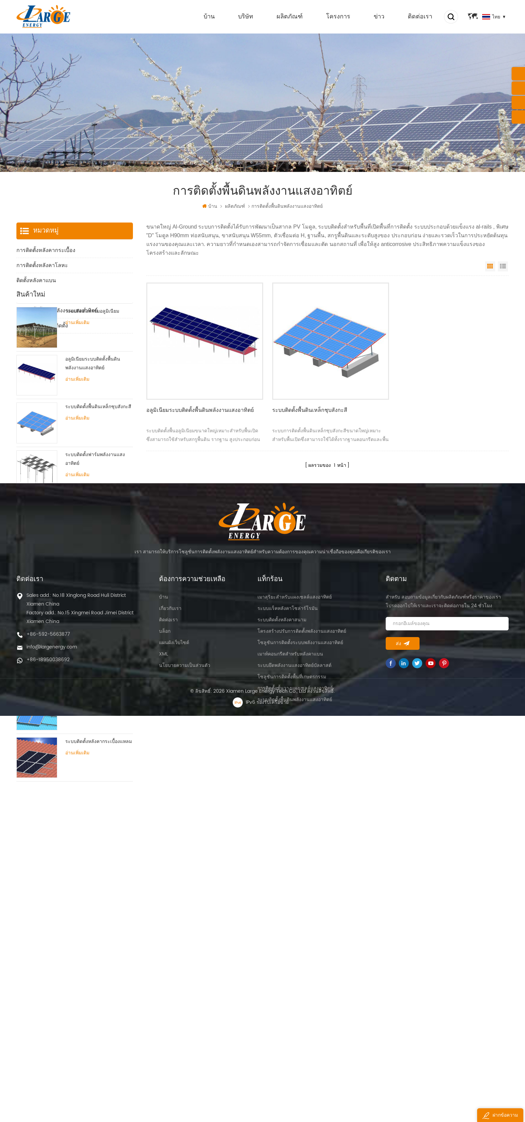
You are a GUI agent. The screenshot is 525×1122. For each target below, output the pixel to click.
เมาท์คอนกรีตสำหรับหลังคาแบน (290, 1023)
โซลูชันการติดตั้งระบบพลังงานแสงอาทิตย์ (300, 1011)
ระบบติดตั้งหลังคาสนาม (281, 989)
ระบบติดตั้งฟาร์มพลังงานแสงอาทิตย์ (95, 516)
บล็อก (164, 1000)
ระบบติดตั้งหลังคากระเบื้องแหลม (98, 798)
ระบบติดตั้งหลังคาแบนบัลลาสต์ (97, 559)
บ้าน (208, 16)
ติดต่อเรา (419, 16)
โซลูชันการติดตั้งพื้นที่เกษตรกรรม (291, 1046)
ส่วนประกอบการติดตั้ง (42, 325)
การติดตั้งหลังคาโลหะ (42, 265)
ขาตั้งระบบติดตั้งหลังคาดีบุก (93, 655)
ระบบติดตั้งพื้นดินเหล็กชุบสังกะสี (307, 407)
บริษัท (244, 16)
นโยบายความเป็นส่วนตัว (184, 1034)
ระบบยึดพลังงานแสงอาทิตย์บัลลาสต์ (294, 1034)
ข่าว (378, 16)
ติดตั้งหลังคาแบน (36, 280)
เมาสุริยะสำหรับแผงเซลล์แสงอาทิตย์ (294, 966)
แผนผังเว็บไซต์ (174, 1011)
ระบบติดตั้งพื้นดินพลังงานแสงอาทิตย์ (294, 1068)
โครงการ (337, 16)
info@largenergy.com (51, 1016)
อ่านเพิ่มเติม (77, 379)
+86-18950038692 (48, 1029)
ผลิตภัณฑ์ (289, 16)
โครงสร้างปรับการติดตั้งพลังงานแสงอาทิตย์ (301, 1000)
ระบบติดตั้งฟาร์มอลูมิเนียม (92, 368)
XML (163, 1023)
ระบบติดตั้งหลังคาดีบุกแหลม (94, 750)
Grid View (490, 266)
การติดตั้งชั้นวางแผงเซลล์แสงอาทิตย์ (295, 1057)
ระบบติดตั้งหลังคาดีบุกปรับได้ (95, 703)
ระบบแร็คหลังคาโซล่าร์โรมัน (287, 977)
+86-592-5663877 (48, 1003)
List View (503, 266)
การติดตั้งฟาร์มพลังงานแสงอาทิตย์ (56, 295)
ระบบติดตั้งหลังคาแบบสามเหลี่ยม (88, 611)
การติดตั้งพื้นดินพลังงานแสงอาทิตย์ (57, 310)
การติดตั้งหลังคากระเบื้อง (45, 250)
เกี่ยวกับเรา (170, 977)
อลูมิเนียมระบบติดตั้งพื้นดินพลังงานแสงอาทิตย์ (199, 407)
